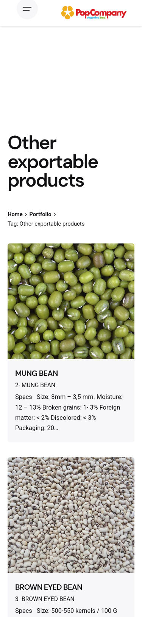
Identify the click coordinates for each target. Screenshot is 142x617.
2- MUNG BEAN (35, 385)
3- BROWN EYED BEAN (45, 599)
